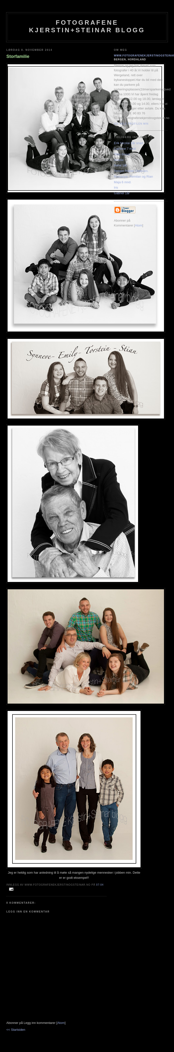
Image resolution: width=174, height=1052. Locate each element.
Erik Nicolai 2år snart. (129, 143)
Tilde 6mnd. (122, 154)
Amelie (119, 160)
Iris (116, 187)
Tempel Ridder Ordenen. (131, 171)
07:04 (100, 884)
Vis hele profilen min (131, 123)
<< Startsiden (15, 1029)
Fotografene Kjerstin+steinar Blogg (87, 26)
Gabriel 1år (122, 193)
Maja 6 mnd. (122, 182)
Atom (61, 1023)
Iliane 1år (120, 165)
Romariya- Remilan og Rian (133, 176)
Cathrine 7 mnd (125, 148)
